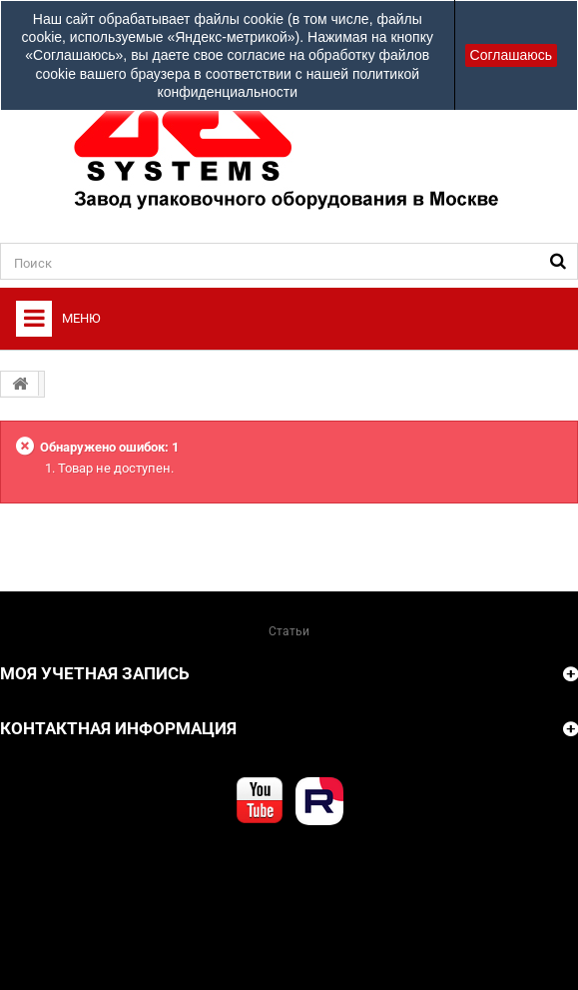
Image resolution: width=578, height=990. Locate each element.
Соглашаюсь (511, 55)
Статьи (289, 631)
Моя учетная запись (95, 673)
